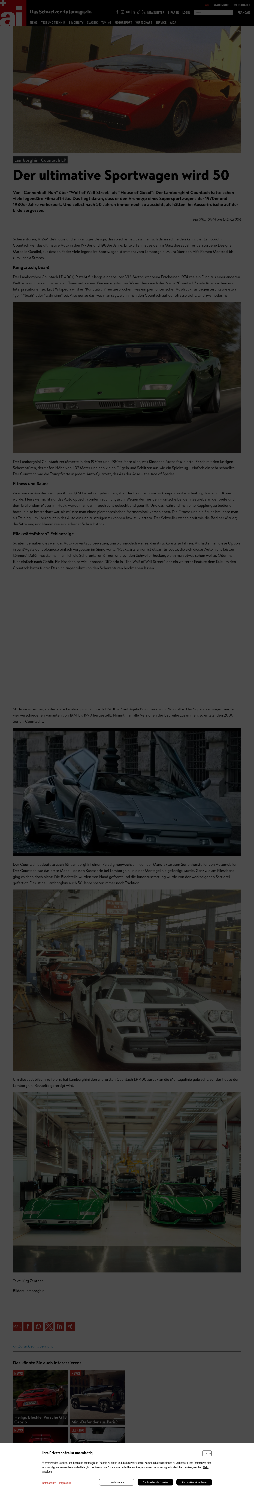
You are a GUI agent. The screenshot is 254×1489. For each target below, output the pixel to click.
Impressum (65, 1482)
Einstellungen (117, 1482)
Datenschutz (49, 1482)
